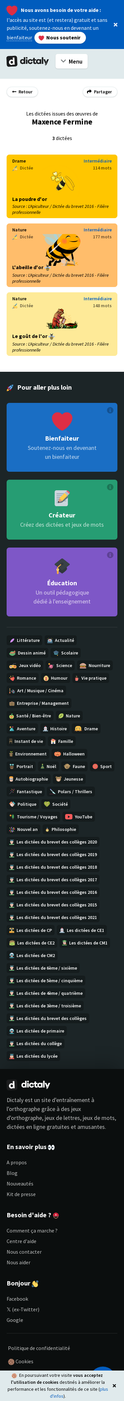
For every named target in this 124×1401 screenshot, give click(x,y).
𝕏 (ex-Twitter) (23, 1309)
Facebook (17, 1298)
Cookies (20, 1361)
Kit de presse (21, 1194)
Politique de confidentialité (39, 1348)
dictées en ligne (26, 1127)
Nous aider (18, 1262)
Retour (22, 92)
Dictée (22, 168)
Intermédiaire (98, 161)
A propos (17, 1162)
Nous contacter (24, 1251)
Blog (12, 1173)
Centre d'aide (21, 1241)
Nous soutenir (59, 37)
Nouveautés (20, 1183)
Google (15, 1320)
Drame (19, 161)
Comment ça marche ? (32, 1230)
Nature (19, 230)
